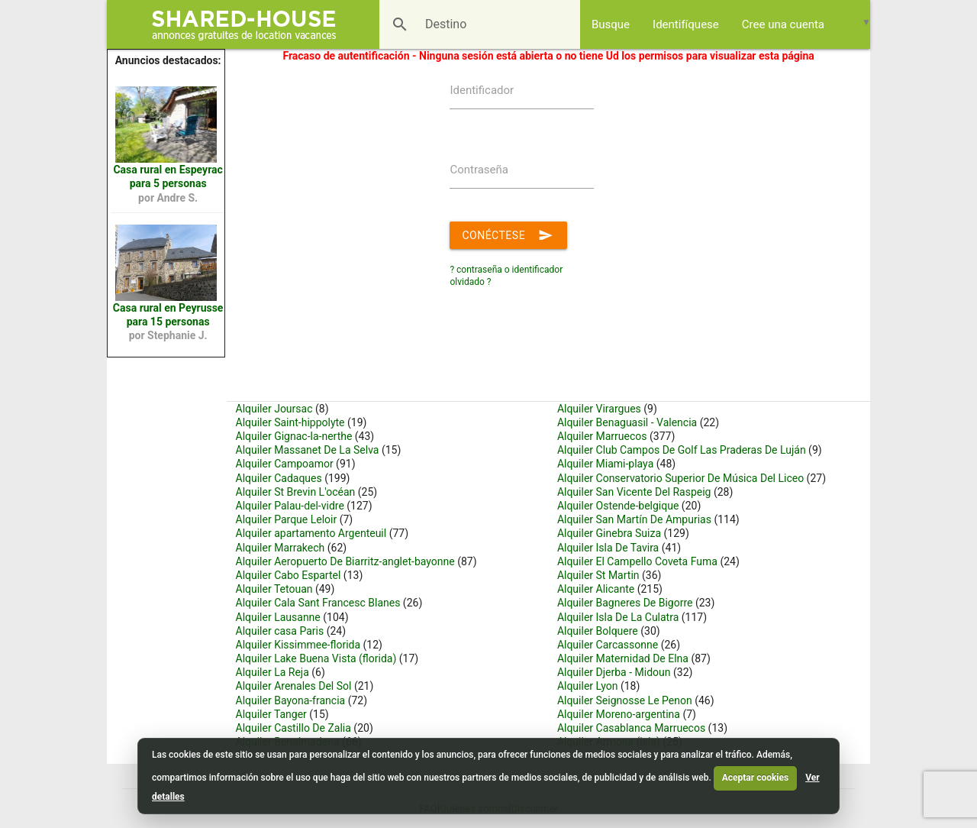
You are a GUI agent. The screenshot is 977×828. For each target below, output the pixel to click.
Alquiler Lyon (587, 686)
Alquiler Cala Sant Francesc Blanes (319, 603)
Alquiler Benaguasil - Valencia (627, 422)
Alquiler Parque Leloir (286, 519)
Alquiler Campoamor (285, 464)
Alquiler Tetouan (274, 589)
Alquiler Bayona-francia (291, 700)
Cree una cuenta (783, 24)
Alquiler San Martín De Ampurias (634, 519)
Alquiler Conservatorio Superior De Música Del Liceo (680, 478)
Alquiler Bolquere (597, 631)
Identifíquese (686, 24)
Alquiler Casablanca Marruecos (631, 728)
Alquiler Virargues (599, 409)
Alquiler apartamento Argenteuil (311, 533)
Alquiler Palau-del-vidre (290, 506)
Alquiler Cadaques (279, 478)
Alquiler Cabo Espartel (288, 575)
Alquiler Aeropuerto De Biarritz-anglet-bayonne (345, 561)
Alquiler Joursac (274, 409)
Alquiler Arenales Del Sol (294, 686)
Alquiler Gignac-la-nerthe (294, 436)
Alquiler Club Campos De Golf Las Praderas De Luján (681, 450)
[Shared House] (249, 24)
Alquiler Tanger (271, 714)
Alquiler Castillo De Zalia (293, 728)
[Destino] (456, 24)
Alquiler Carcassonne (607, 645)
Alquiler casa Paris (280, 631)
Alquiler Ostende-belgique (618, 506)
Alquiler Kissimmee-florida (298, 645)
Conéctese (508, 232)
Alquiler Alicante (595, 589)
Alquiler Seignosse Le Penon (624, 700)
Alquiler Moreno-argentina (618, 714)
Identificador (482, 90)
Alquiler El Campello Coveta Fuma (637, 561)
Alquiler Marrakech (280, 548)
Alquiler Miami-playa (605, 464)
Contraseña (479, 169)
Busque (611, 24)
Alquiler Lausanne (278, 617)
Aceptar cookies (755, 777)
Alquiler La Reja (272, 672)
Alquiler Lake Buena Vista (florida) (316, 658)
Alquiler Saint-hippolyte (290, 422)
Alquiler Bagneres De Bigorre (625, 603)
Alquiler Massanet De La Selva (307, 450)
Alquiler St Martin (598, 575)
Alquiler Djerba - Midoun (614, 672)
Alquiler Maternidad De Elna (622, 658)
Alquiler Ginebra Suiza (609, 533)
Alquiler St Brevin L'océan (296, 492)
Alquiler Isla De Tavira (608, 548)
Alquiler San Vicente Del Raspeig (634, 492)
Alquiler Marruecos (602, 436)
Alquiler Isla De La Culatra (618, 617)
